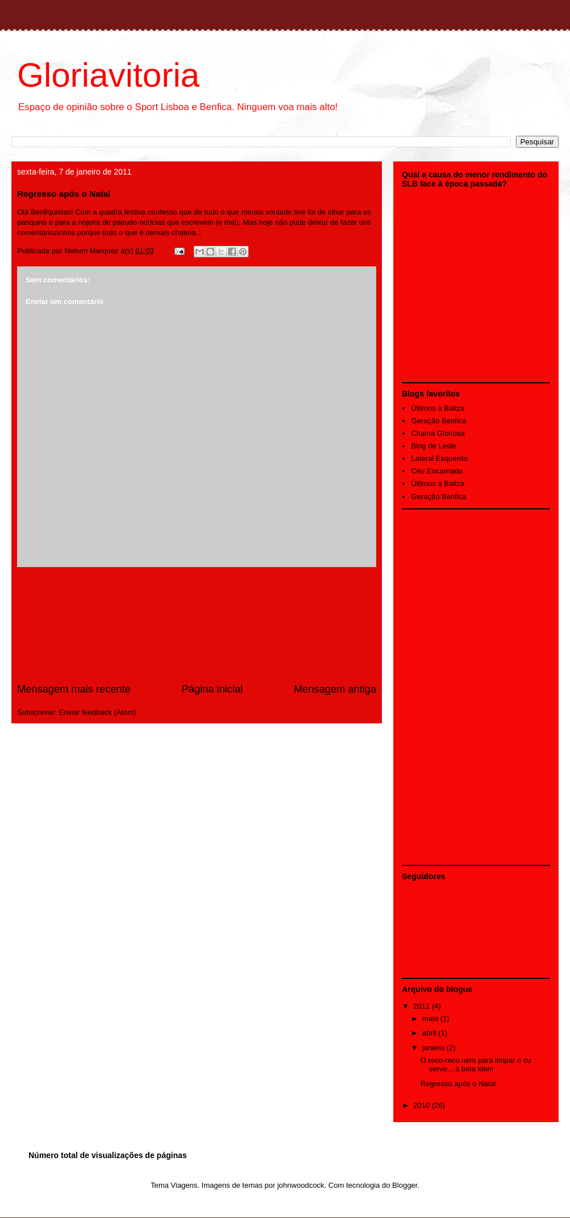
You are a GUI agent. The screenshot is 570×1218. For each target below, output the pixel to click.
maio (431, 1018)
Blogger (404, 1185)
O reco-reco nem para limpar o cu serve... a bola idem (475, 1065)
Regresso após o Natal (457, 1083)
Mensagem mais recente (74, 689)
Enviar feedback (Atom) (97, 712)
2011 (422, 1006)
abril (430, 1033)
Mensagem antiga (335, 689)
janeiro (434, 1047)
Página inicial (212, 689)
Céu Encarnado (436, 471)
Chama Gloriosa (438, 433)
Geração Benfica (438, 420)
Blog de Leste (434, 446)
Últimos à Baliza (437, 408)
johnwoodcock (300, 1185)
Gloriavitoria (108, 75)
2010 (422, 1105)
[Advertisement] (196, 624)
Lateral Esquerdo (439, 458)
